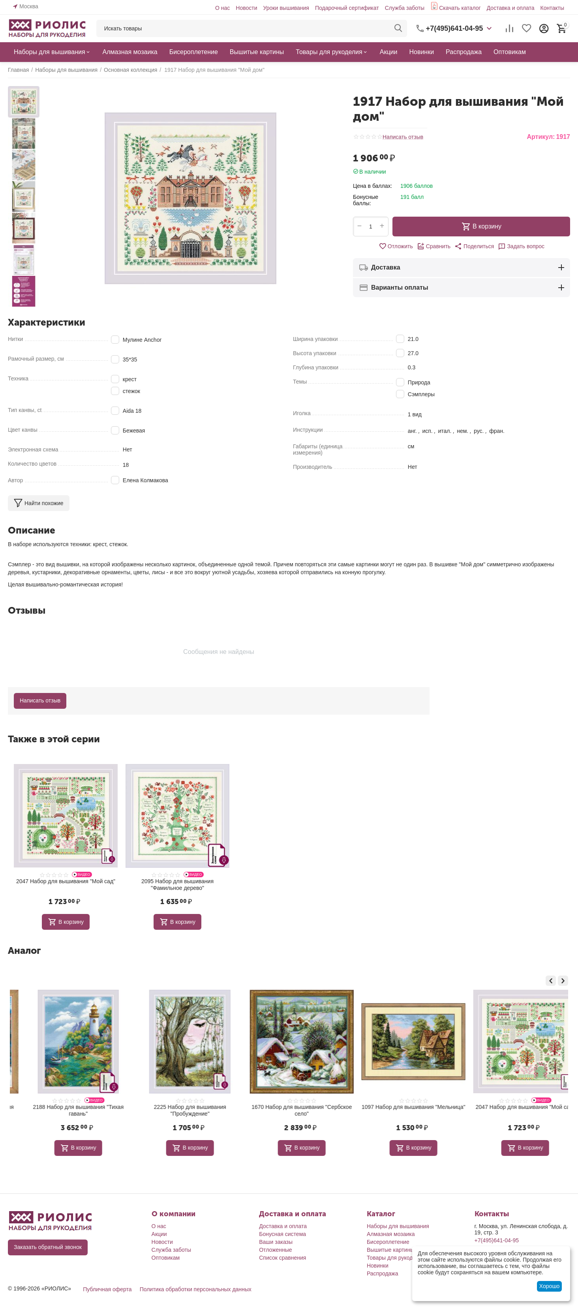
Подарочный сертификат (347, 8)
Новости (246, 8)
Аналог (24, 950)
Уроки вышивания (286, 8)
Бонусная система (282, 1234)
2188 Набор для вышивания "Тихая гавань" (177, 1110)
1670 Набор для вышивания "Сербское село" (401, 1110)
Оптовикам (166, 1258)
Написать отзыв (403, 137)
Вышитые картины (390, 1250)
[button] (474, 246)
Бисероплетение (388, 1242)
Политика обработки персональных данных (195, 1289)
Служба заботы (405, 8)
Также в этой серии (54, 739)
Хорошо (549, 1286)
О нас (222, 8)
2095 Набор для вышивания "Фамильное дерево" (177, 884)
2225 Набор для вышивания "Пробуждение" (289, 1110)
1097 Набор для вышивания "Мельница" (513, 1107)
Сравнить (433, 246)
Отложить (396, 246)
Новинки (377, 1265)
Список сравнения (282, 1258)
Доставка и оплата (511, 8)
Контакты (552, 8)
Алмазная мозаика (391, 1234)
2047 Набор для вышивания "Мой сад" (65, 881)
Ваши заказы (276, 1242)
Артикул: (541, 136)
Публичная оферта (107, 1289)
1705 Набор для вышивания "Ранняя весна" (66, 1110)
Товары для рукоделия (396, 1258)
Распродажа (382, 1273)
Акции (159, 1234)
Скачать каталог (460, 8)
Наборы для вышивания (398, 1226)
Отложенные (275, 1250)
